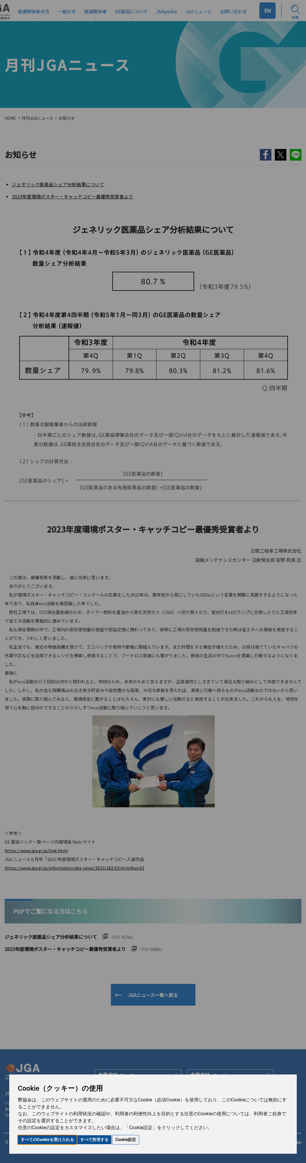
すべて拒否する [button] (94, 1139)
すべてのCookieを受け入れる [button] (47, 1139)
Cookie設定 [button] (125, 1139)
